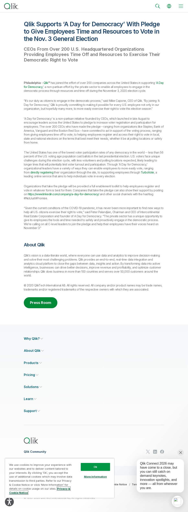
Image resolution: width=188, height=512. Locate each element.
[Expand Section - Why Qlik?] (33, 339)
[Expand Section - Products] (33, 363)
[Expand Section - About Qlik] (34, 351)
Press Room (40, 302)
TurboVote (147, 172)
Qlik (46, 82)
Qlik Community (35, 451)
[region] (59, 478)
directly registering (41, 172)
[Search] (158, 6)
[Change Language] (169, 6)
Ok (95, 466)
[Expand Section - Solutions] (33, 387)
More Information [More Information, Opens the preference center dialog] (95, 476)
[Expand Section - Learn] (30, 399)
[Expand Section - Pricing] (31, 375)
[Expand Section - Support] (32, 411)
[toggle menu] (181, 6)
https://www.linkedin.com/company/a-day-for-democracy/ (63, 194)
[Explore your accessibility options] (9, 501)
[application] (177, 501)
